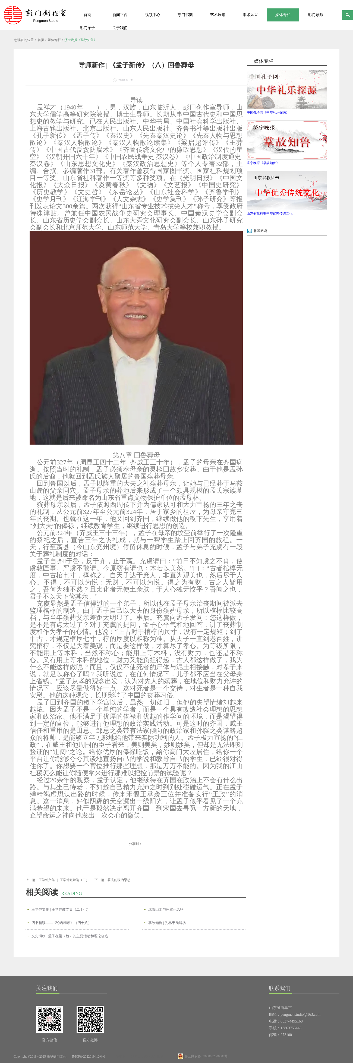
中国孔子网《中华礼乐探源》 (268, 112)
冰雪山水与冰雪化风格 (166, 909)
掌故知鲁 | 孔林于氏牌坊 (167, 923)
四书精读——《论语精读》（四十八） (61, 923)
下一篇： (112, 880)
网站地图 (118, 1056)
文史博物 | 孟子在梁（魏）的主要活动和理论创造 (69, 936)
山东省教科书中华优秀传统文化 (269, 213)
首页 (87, 15)
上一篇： (57, 880)
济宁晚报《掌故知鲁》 (80, 40)
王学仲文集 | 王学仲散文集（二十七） (60, 909)
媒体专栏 (54, 40)
